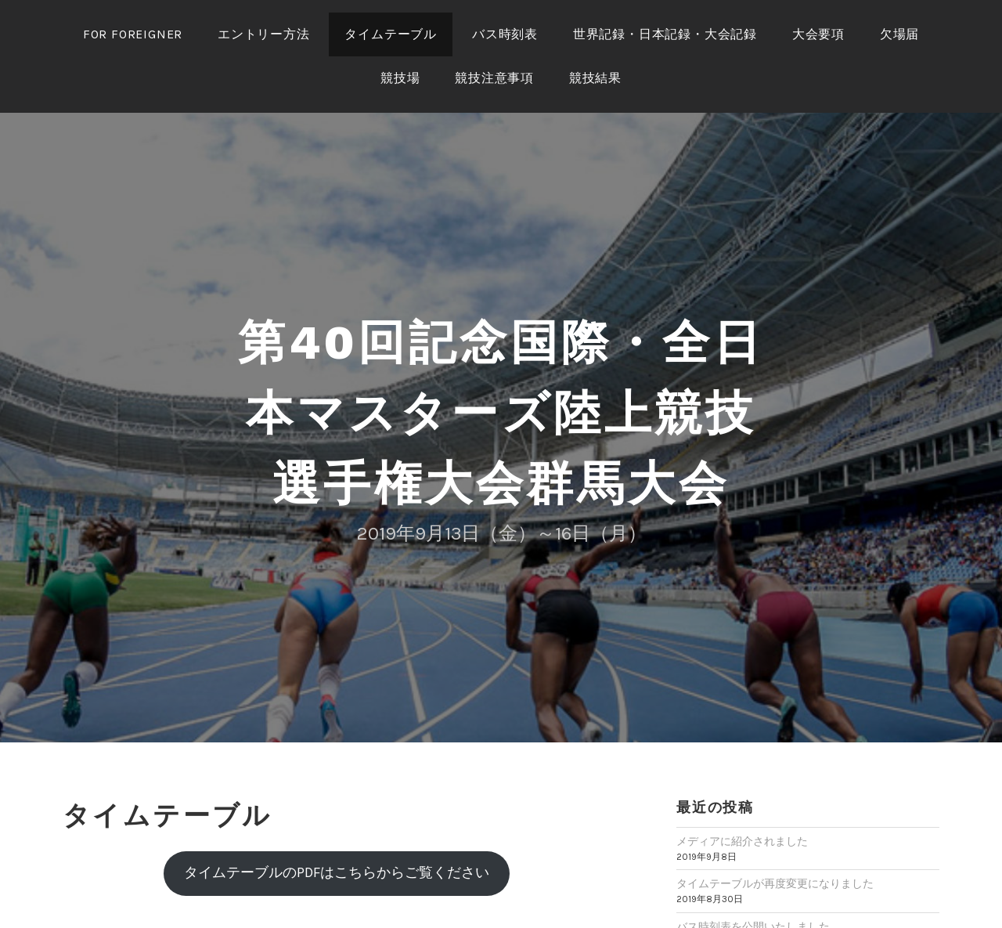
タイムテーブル (390, 34)
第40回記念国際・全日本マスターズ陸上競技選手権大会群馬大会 (501, 413)
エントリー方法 (264, 34)
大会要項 (818, 34)
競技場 (400, 77)
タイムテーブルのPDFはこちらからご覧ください (336, 872)
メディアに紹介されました (742, 841)
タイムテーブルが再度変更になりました (775, 883)
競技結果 (595, 77)
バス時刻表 (505, 34)
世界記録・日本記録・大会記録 (665, 34)
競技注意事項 (494, 77)
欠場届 (899, 34)
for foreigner (132, 34)
